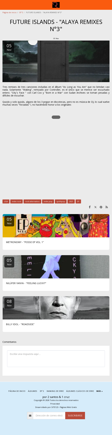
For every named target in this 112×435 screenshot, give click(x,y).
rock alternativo (32, 201)
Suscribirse (75, 415)
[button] (3, 4)
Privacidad (55, 403)
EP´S (21, 12)
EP (78, 201)
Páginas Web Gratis (68, 407)
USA (6, 201)
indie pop (48, 201)
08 (9, 302)
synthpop (60, 201)
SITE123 (54, 407)
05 (9, 220)
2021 (71, 201)
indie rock (16, 201)
